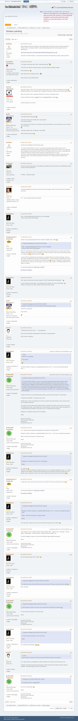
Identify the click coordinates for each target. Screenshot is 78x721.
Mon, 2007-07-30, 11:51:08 (26, 374)
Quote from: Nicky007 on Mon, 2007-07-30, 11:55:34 (35, 506)
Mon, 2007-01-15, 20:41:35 (26, 163)
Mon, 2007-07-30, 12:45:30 (26, 479)
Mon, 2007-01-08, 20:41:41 (26, 86)
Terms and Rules (66, 717)
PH (9, 114)
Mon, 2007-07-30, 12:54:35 (26, 600)
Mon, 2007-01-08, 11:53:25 (26, 43)
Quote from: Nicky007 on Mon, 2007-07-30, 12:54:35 (35, 632)
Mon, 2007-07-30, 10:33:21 (26, 327)
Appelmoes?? (12, 237)
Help (61, 717)
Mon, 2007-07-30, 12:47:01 (26, 502)
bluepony (11, 214)
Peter (9, 87)
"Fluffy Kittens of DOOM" (39, 267)
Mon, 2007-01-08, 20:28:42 (26, 61)
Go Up (6, 702)
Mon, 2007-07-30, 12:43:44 (26, 453)
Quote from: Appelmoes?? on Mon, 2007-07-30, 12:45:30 (36, 580)
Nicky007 (11, 374)
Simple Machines (15, 717)
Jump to (51, 708)
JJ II (9, 328)
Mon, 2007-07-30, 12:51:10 (26, 554)
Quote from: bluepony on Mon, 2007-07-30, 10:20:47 (35, 304)
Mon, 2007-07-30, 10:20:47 (26, 277)
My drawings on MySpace (26, 270)
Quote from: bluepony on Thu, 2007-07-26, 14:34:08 (34, 243)
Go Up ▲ (72, 717)
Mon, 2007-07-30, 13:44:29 (26, 652)
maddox (10, 61)
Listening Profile (47, 97)
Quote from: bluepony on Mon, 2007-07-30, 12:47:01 (35, 604)
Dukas (10, 44)
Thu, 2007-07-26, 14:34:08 (26, 213)
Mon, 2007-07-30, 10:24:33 (26, 300)
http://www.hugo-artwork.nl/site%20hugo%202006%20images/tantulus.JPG (39, 52)
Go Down (7, 39)
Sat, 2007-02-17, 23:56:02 (26, 186)
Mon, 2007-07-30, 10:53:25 (26, 351)
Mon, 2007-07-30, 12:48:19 (26, 529)
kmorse (10, 163)
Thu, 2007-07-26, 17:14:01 (26, 237)
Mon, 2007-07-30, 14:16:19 (26, 675)
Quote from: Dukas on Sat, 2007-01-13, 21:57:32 (34, 378)
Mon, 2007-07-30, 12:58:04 (26, 629)
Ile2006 (10, 186)
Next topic (69, 35)
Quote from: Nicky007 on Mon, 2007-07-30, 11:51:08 (35, 456)
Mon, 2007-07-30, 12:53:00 (26, 577)
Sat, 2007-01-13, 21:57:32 (26, 142)
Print (71, 39)
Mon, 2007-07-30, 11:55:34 (26, 427)
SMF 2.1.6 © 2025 (7, 717)
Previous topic (62, 35)
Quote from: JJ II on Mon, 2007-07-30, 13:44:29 (33, 679)
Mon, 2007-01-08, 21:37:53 (26, 114)
